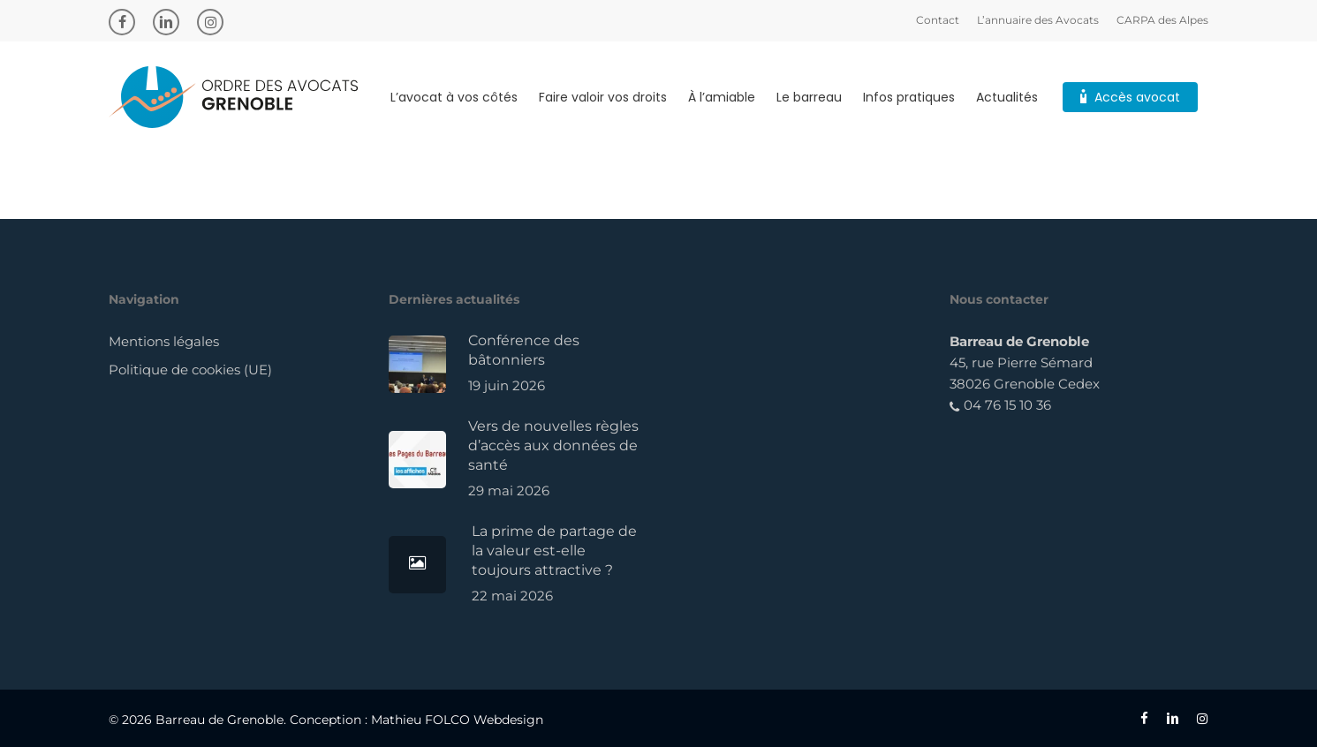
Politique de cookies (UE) (190, 369)
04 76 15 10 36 (1000, 404)
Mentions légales (164, 341)
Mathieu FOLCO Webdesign (457, 720)
